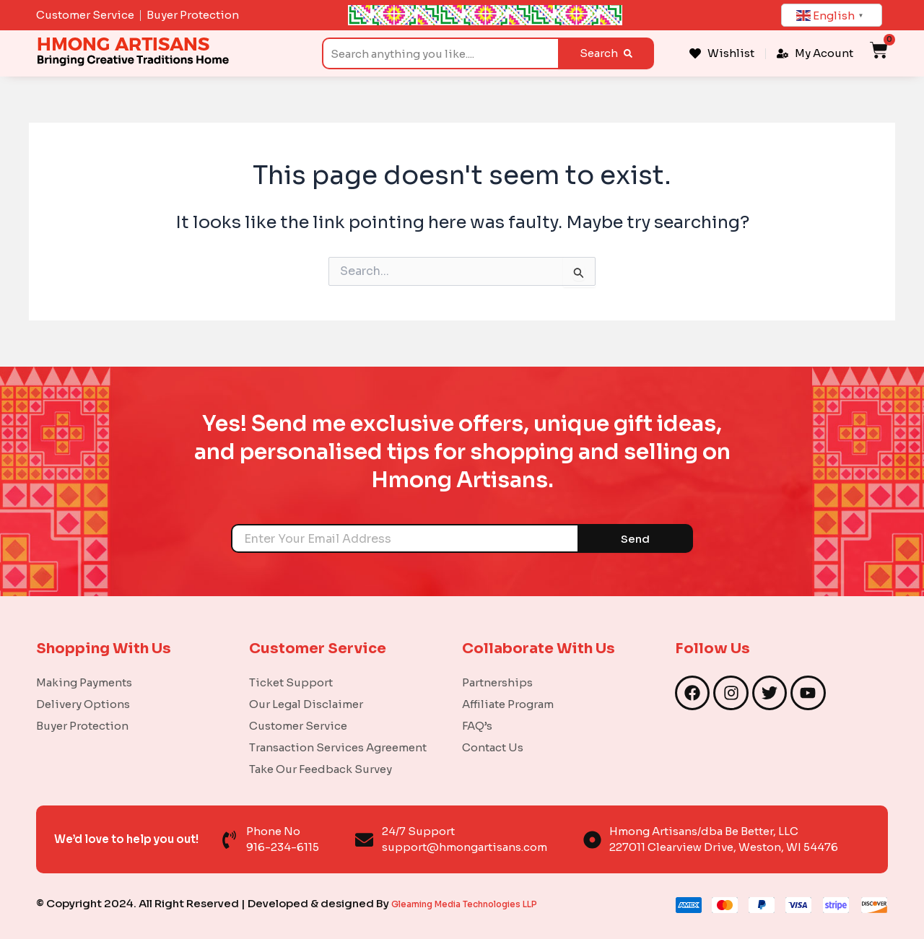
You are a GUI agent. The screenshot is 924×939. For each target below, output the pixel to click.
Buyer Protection (82, 726)
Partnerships (497, 682)
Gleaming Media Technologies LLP (484, 903)
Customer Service (298, 726)
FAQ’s (477, 726)
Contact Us (492, 747)
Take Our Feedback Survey (320, 769)
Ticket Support (291, 682)
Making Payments (84, 682)
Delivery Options (83, 704)
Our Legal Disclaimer (306, 704)
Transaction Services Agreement (338, 747)
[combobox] (440, 53)
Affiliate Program (508, 704)
